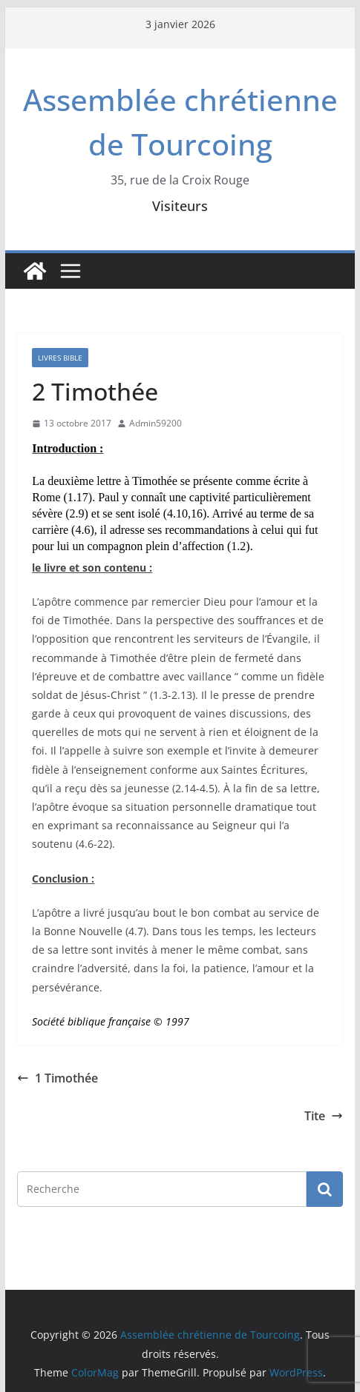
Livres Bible (60, 357)
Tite (323, 1116)
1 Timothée (57, 1078)
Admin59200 (155, 423)
